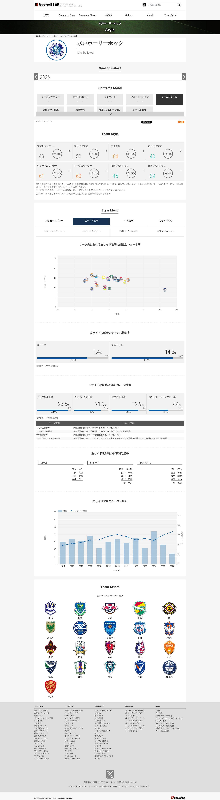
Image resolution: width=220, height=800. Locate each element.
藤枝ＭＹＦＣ (70, 746)
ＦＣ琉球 (98, 759)
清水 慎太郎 (125, 469)
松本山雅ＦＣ (100, 721)
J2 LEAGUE (69, 707)
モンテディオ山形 (71, 721)
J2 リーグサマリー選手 (134, 721)
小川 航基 (77, 476)
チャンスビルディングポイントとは (168, 718)
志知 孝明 (176, 472)
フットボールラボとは (163, 716)
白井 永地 (77, 479)
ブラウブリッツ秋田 (72, 718)
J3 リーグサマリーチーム (134, 726)
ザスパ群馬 (99, 716)
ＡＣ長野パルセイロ (102, 723)
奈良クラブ (99, 736)
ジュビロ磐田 (70, 743)
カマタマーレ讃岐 (101, 743)
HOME (46, 15)
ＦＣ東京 (37, 723)
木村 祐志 (176, 476)
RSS (181, 122)
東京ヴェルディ (40, 726)
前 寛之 (78, 472)
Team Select (170, 15)
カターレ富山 (70, 741)
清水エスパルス (40, 736)
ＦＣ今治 (68, 751)
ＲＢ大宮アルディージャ (74, 728)
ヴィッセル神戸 (40, 748)
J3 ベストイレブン (132, 731)
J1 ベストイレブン (132, 716)
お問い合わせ (131, 782)
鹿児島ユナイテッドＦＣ (104, 756)
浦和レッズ (38, 716)
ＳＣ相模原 (99, 718)
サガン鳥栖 (69, 754)
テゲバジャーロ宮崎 (72, 759)
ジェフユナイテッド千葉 (43, 718)
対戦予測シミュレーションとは (167, 728)
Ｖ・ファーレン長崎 (41, 759)
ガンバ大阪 (38, 743)
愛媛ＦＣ (98, 746)
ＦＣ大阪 (98, 733)
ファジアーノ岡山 (41, 751)
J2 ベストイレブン (132, 723)
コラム (158, 711)
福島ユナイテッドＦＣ (103, 711)
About (150, 15)
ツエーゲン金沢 (101, 726)
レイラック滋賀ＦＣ (102, 731)
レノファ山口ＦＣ (101, 741)
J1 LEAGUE (38, 707)
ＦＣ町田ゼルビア (41, 728)
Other (157, 707)
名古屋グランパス (41, 738)
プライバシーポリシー (108, 782)
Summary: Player (87, 15)
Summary (129, 707)
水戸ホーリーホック (41, 713)
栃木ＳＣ (98, 713)
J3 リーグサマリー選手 (134, 728)
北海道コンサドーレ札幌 (74, 711)
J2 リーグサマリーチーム (134, 718)
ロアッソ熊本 (100, 754)
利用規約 (87, 782)
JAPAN (108, 15)
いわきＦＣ (69, 723)
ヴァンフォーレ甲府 (72, 736)
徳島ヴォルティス (71, 748)
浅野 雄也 (176, 479)
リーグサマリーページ (95, 190)
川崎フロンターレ (41, 731)
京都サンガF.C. (39, 741)
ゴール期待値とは (162, 731)
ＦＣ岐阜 (98, 728)
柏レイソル (38, 721)
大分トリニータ (70, 756)
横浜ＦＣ (68, 731)
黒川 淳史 (126, 476)
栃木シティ (69, 726)
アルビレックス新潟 (72, 738)
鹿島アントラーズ (41, 711)
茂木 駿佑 (77, 469)
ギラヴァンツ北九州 (102, 751)
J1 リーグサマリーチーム (134, 711)
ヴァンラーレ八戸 (71, 713)
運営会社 (121, 782)
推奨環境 (95, 782)
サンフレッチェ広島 (41, 754)
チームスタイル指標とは (50, 187)
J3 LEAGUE (99, 707)
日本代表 (158, 713)
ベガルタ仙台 (70, 716)
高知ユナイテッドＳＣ (103, 748)
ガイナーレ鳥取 (101, 738)
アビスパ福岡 (39, 756)
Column (129, 15)
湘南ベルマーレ (70, 733)
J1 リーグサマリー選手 (134, 713)
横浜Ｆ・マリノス (41, 733)
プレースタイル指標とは (164, 723)
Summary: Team (67, 15)
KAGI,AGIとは (160, 721)
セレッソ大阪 (39, 746)
